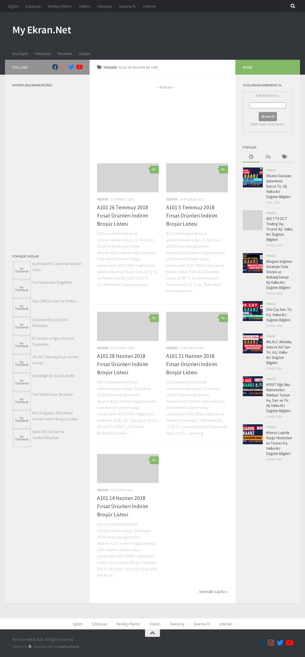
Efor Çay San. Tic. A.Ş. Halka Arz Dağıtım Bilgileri (279, 314)
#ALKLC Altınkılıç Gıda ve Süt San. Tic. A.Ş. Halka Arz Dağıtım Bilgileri (279, 352)
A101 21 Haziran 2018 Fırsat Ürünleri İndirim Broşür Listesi (191, 364)
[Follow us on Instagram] (63, 67)
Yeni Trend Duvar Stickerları (52, 394)
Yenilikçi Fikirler (60, 6)
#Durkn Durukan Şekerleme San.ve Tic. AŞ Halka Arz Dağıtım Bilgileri (278, 186)
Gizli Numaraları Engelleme (52, 282)
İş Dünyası (33, 6)
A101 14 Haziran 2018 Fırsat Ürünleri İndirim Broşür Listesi (122, 506)
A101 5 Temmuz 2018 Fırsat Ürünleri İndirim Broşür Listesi (191, 215)
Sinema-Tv (127, 6)
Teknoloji (104, 6)
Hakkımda (43, 53)
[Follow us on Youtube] (79, 67)
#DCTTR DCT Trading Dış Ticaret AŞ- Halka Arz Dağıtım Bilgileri (279, 229)
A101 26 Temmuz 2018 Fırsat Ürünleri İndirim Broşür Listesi (122, 215)
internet (149, 6)
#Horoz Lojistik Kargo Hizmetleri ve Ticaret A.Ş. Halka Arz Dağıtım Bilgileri (279, 443)
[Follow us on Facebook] (55, 67)
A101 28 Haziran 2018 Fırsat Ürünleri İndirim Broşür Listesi (122, 364)
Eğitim (13, 6)
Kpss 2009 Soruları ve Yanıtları (54, 301)
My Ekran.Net (41, 29)
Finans (271, 170)
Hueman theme (68, 647)
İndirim (84, 6)
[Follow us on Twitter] (71, 67)
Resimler (65, 53)
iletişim (85, 53)
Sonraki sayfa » (213, 591)
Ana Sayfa (20, 53)
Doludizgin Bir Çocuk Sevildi (53, 375)
